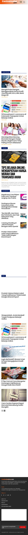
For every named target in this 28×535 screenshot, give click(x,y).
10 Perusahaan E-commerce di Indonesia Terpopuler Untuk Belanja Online (13, 116)
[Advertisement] (14, 19)
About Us (3, 499)
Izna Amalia (4, 97)
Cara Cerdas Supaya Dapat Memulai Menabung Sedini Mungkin (12, 405)
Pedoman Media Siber (6, 506)
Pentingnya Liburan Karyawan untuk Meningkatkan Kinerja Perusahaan (9, 206)
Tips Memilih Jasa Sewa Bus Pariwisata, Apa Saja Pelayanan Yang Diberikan (10, 215)
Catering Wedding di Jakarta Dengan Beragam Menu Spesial (9, 224)
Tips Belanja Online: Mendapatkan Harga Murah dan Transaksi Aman (13, 172)
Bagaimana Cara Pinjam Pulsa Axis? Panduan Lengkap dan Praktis (10, 196)
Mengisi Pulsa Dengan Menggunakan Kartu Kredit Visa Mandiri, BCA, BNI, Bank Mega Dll (12, 92)
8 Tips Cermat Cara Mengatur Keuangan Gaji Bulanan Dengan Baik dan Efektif (13, 383)
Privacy (3, 502)
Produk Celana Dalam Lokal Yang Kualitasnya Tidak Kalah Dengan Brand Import (9, 234)
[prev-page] (2, 411)
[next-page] (4, 411)
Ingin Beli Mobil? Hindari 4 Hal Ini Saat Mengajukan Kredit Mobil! (13, 361)
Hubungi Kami (4, 500)
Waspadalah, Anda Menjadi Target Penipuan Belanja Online (12, 317)
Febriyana (4, 119)
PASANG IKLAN (4, 504)
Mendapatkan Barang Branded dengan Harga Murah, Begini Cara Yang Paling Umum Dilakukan (11, 140)
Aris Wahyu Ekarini (6, 144)
